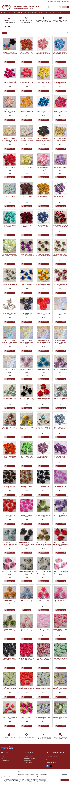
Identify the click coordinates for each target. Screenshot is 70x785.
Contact (58, 1)
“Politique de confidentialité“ (42, 781)
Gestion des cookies (27, 760)
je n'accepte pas (54, 779)
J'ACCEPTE (65, 779)
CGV (2, 762)
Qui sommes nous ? (5, 760)
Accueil (2, 755)
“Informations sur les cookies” (25, 781)
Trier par (50, 32)
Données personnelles (28, 762)
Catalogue (3, 756)
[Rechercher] (59, 7)
